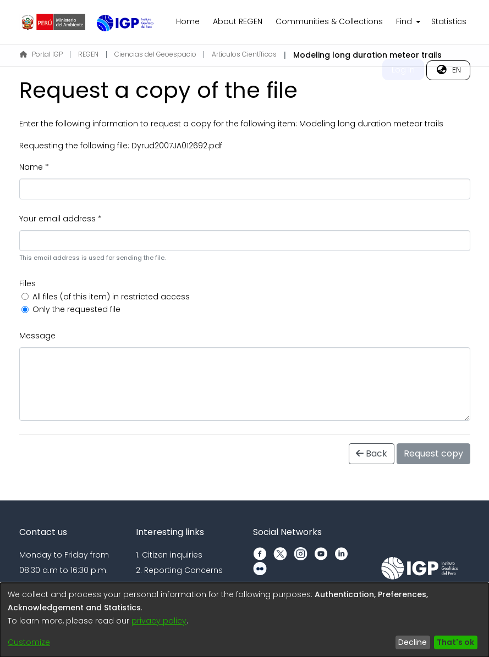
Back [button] (371, 453)
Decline (412, 642)
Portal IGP (41, 54)
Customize (29, 642)
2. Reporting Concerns (179, 570)
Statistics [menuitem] (448, 21)
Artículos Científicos (244, 54)
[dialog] (244, 620)
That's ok (455, 642)
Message (37, 335)
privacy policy (158, 620)
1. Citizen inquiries (169, 554)
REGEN (88, 54)
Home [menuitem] (188, 21)
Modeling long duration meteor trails (371, 123)
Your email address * (60, 218)
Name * (34, 167)
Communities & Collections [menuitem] (329, 21)
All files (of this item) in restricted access (111, 296)
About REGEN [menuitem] (237, 21)
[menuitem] (407, 22)
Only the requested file (76, 309)
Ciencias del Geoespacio (155, 54)
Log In (403, 69)
